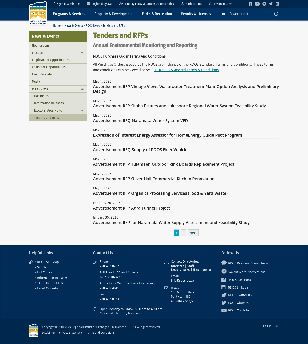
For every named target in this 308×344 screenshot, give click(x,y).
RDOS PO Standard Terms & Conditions (186, 70)
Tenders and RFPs (46, 118)
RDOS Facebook (236, 280)
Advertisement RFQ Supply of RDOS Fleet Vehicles (141, 150)
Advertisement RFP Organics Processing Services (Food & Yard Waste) (160, 193)
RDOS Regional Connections (244, 263)
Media (36, 82)
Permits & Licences (196, 14)
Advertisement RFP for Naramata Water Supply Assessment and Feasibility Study (171, 222)
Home (57, 25)
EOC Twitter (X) (235, 303)
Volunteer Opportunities (49, 67)
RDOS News (93, 25)
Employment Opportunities (51, 60)
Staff (190, 266)
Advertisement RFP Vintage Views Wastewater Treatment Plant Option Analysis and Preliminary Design (186, 89)
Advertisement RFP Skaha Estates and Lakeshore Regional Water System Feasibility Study (179, 106)
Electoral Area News (48, 110)
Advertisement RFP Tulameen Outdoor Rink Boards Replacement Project (163, 164)
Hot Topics (41, 96)
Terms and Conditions (100, 332)
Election (37, 53)
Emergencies (202, 269)
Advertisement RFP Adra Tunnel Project (131, 208)
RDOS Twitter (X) (236, 295)
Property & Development (114, 14)
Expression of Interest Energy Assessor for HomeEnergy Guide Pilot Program (167, 135)
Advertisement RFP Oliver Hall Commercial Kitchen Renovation (154, 179)
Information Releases (49, 103)
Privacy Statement (70, 332)
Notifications (191, 4)
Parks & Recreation (157, 14)
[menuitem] (66, 4)
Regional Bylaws (99, 4)
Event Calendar (42, 74)
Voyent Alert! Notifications (243, 272)
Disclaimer (48, 332)
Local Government (234, 14)
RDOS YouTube (235, 310)
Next (193, 232)
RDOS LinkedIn (235, 287)
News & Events (74, 25)
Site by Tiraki (271, 326)
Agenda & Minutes (66, 4)
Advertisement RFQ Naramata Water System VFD (140, 120)
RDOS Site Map (48, 262)
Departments (180, 269)
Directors (177, 266)
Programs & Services (69, 14)
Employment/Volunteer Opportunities (146, 4)
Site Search (45, 267)
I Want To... (218, 4)
